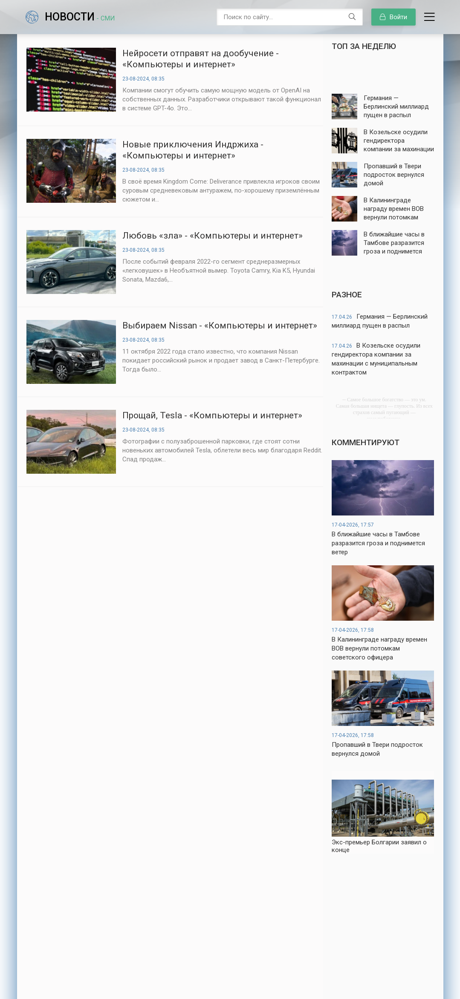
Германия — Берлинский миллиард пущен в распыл (380, 321)
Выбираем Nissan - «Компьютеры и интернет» (219, 325)
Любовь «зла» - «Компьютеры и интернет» (212, 235)
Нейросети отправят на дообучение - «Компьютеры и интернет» (200, 58)
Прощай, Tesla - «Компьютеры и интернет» (212, 415)
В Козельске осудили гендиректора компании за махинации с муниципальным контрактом (376, 359)
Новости (80, 17)
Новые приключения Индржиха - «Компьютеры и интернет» (192, 150)
